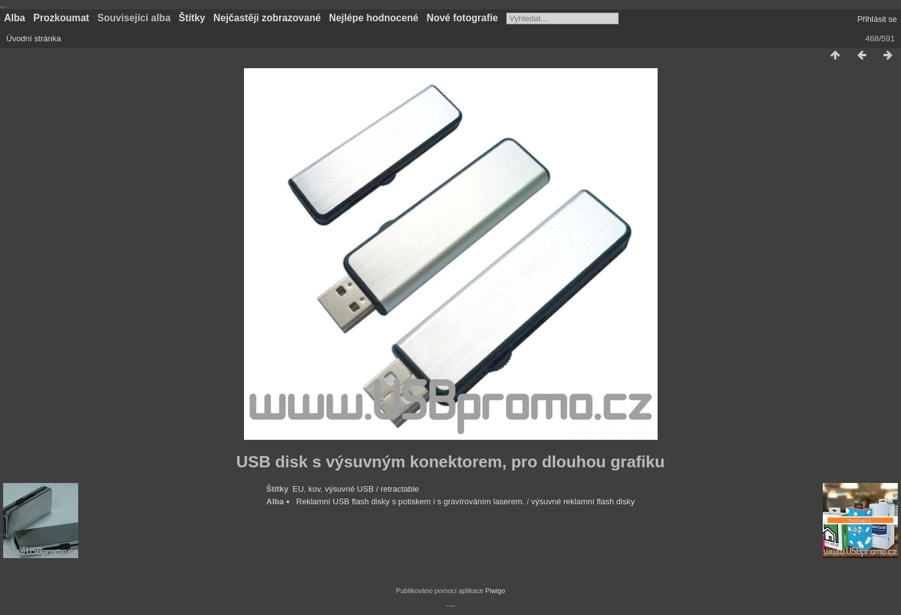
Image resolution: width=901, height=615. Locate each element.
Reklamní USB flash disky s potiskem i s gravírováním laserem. (410, 501)
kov (314, 489)
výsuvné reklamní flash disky (582, 501)
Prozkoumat (61, 18)
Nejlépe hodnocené (374, 18)
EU (298, 489)
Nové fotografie (462, 18)
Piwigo (495, 590)
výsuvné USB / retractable (372, 489)
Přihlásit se (877, 19)
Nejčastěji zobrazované (267, 18)
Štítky (192, 18)
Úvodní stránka (33, 38)
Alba (15, 18)
